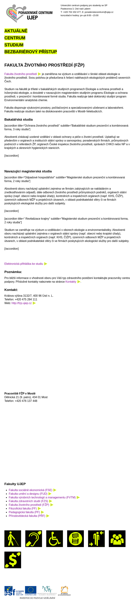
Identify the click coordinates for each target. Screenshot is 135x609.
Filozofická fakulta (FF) (23, 508)
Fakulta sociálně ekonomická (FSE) (30, 490)
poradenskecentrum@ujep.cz (99, 12)
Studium (13, 44)
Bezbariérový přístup (30, 51)
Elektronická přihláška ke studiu (23, 263)
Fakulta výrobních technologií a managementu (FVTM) (42, 497)
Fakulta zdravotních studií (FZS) (28, 501)
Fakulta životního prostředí (20, 74)
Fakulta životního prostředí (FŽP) (29, 504)
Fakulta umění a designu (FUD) (28, 493)
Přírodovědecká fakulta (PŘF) (27, 515)
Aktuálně (15, 30)
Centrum (14, 37)
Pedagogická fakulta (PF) (24, 512)
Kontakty (70, 281)
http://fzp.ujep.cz (22, 303)
